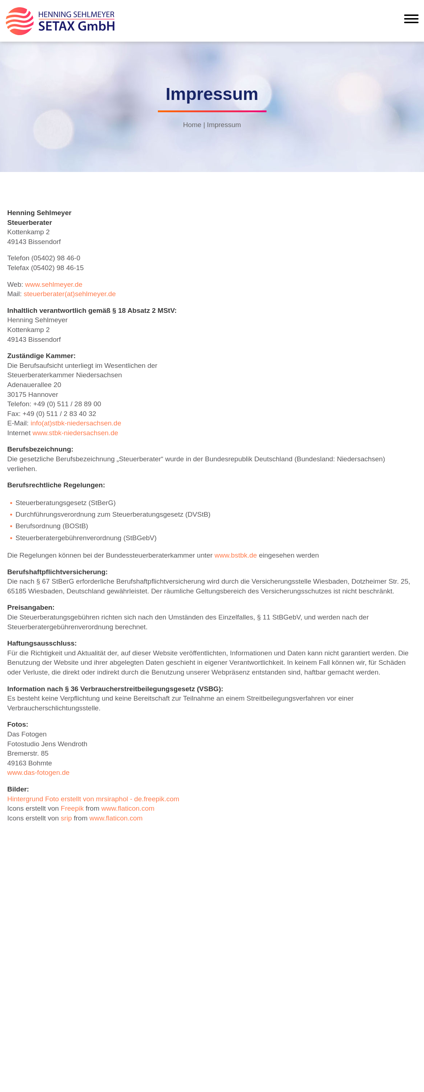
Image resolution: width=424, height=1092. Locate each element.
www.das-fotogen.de (38, 772)
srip (66, 818)
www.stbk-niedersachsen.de (75, 433)
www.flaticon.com (128, 808)
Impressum (224, 125)
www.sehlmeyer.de (53, 284)
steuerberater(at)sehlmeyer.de (70, 294)
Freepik (72, 808)
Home (192, 125)
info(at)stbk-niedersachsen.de (75, 423)
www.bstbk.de (235, 555)
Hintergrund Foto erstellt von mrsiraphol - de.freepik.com (93, 799)
